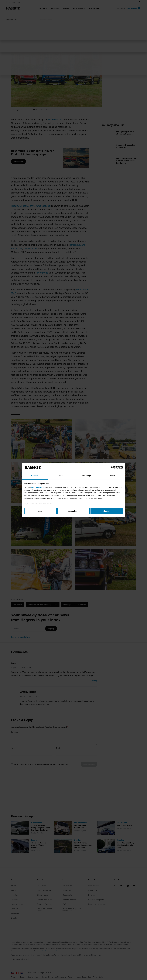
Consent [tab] (34, 476)
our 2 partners (37, 487)
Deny (40, 511)
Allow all (106, 511)
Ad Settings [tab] (86, 476)
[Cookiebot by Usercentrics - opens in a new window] (113, 467)
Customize (73, 511)
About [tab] (112, 476)
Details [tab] (61, 476)
